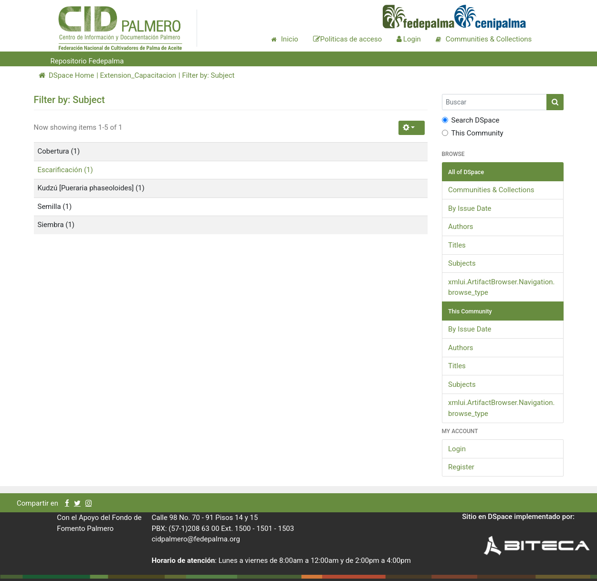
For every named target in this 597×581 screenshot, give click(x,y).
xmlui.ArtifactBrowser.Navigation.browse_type (501, 287)
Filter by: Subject (208, 75)
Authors (460, 226)
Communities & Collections (491, 190)
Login (457, 449)
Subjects (462, 263)
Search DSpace (471, 120)
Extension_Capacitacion (138, 75)
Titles (457, 245)
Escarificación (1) (65, 170)
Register (461, 467)
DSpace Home (66, 75)
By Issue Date (470, 208)
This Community (472, 133)
